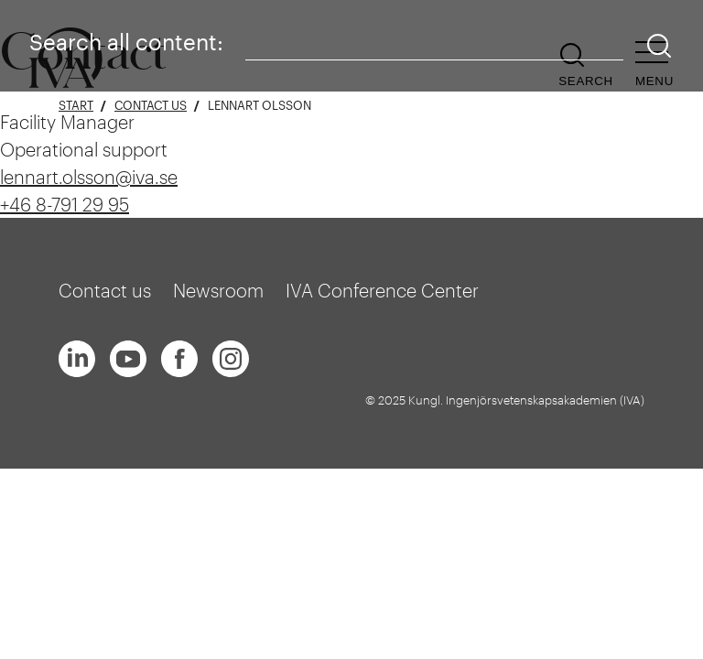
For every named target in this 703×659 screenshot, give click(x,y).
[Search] (659, 46)
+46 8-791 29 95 (64, 204)
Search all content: (126, 41)
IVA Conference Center (382, 290)
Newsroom (218, 290)
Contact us (150, 106)
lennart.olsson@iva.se (89, 177)
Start (76, 106)
